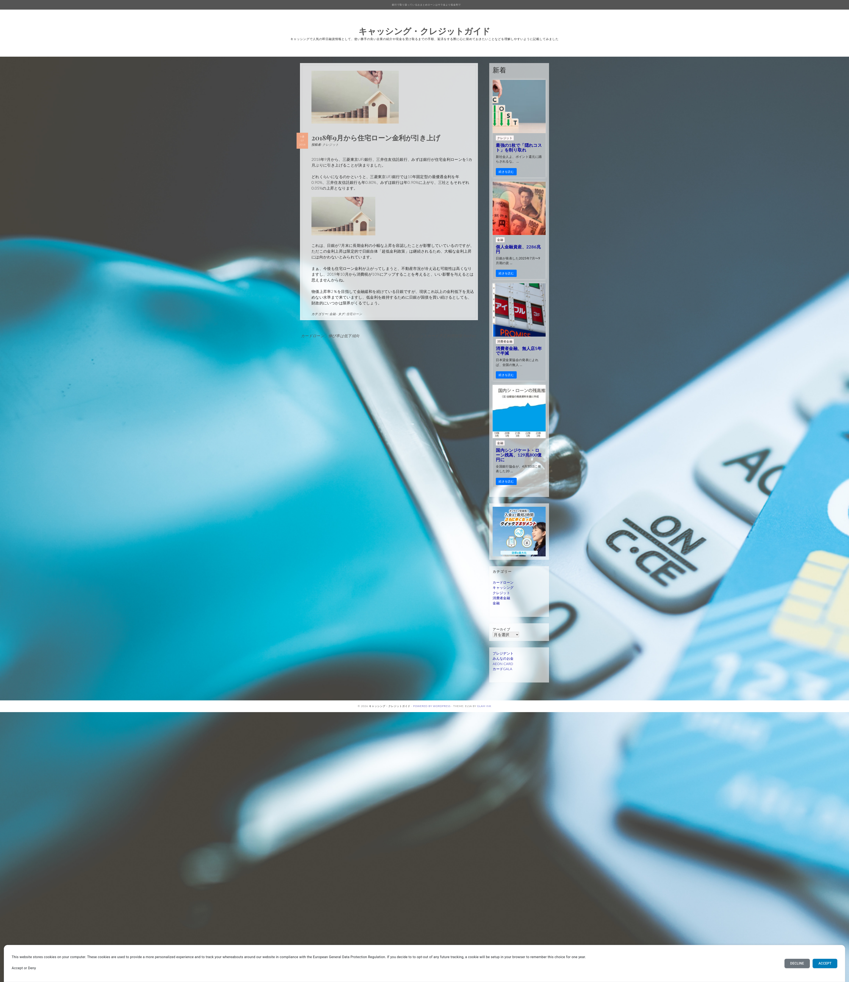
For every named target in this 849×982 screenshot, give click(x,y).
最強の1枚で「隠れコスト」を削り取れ (519, 147)
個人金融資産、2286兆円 (518, 249)
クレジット (330, 144)
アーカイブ (501, 629)
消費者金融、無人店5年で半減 (519, 350)
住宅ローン (354, 314)
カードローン (503, 582)
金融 (332, 314)
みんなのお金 (503, 658)
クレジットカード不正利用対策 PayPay (442, 335)
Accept (825, 963)
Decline (797, 963)
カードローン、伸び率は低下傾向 (330, 335)
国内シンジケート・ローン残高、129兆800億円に (518, 455)
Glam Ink (484, 706)
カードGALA (502, 669)
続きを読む (506, 171)
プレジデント (503, 653)
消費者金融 (504, 341)
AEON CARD (503, 664)
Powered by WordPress (432, 706)
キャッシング (503, 587)
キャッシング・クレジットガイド (424, 30)
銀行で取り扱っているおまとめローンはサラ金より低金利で (426, 4)
